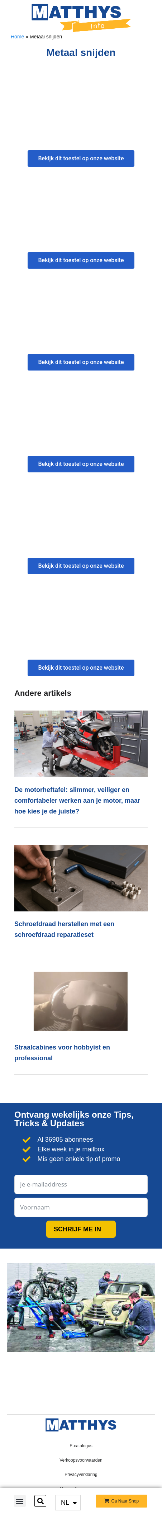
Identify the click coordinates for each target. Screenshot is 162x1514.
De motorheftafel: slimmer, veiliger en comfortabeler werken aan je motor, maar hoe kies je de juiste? (77, 800)
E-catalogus (81, 1445)
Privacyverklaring (81, 1474)
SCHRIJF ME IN (77, 1229)
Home (17, 36)
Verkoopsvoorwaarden (80, 1460)
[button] (20, 1501)
